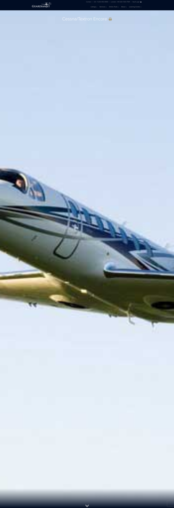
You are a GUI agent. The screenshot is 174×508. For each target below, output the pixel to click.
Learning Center (135, 7)
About (124, 7)
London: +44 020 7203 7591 (120, 2)
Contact (88, 2)
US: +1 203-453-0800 (101, 2)
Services (103, 7)
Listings (94, 7)
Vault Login (136, 2)
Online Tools (114, 7)
